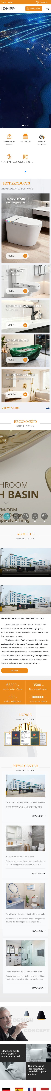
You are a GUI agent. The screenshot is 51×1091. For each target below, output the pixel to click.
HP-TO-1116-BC (16, 199)
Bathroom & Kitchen (9, 143)
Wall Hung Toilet (12, 275)
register (10, 2)
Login (4, 2)
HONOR (25, 715)
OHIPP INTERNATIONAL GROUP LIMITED (25, 802)
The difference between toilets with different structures (24, 972)
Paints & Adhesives (41, 143)
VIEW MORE (10, 408)
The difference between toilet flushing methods (25, 914)
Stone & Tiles (25, 141)
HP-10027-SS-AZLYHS (20, 375)
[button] (23, 125)
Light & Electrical (9, 162)
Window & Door (25, 162)
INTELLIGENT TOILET (15, 203)
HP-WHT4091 (14, 271)
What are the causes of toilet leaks (20, 856)
